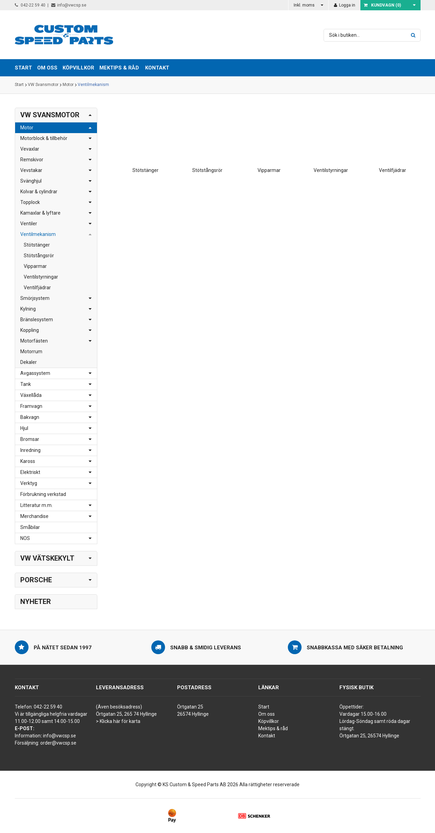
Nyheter (35, 601)
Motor (68, 85)
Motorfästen (34, 341)
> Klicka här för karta (118, 721)
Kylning (28, 309)
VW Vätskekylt (47, 558)
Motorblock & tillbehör (43, 138)
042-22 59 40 (30, 5)
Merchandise (34, 516)
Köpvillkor (268, 721)
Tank (25, 384)
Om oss (266, 714)
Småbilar (30, 527)
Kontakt (157, 68)
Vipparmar (35, 266)
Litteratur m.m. (36, 505)
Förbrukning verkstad (43, 494)
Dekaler (28, 362)
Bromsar (29, 439)
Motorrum (31, 351)
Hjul (24, 428)
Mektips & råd (273, 728)
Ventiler (28, 223)
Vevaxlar (29, 149)
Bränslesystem (36, 319)
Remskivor (31, 159)
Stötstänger (37, 245)
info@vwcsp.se (68, 5)
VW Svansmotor (43, 85)
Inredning (30, 450)
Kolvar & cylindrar (38, 191)
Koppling (29, 330)
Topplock (30, 202)
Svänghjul (31, 181)
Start (19, 85)
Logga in (344, 5)
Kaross (27, 461)
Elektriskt (30, 472)
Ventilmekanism (93, 85)
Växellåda (31, 395)
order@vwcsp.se (58, 743)
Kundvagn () (382, 5)
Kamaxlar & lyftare (40, 213)
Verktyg (28, 483)
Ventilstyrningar (41, 277)
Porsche (36, 580)
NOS (25, 538)
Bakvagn (29, 417)
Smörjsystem (35, 298)
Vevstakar (31, 170)
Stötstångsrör (39, 255)
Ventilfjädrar (37, 287)
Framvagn (31, 406)
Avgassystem (35, 373)
